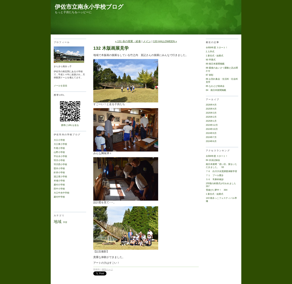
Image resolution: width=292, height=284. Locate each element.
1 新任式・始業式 (214, 55)
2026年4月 (211, 104)
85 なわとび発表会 (215, 86)
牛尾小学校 (59, 148)
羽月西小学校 (60, 164)
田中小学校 (59, 188)
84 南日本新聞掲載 (216, 90)
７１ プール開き (215, 175)
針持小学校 (59, 172)
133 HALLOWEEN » (165, 41)
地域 (57, 221)
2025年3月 (211, 113)
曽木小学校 (59, 168)
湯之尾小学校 (60, 176)
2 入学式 (210, 51)
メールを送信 (60, 85)
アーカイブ (212, 99)
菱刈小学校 (59, 184)
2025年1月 (211, 121)
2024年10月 (212, 129)
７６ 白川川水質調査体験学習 (221, 171)
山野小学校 (59, 152)
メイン (147, 41)
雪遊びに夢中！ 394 (216, 190)
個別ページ (107, 269)
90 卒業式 (211, 59)
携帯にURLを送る (70, 125)
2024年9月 (211, 133)
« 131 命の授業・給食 (128, 41)
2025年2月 (211, 117)
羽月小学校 (59, 160)
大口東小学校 (60, 144)
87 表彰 (209, 75)
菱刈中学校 (59, 197)
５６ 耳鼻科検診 (215, 179)
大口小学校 (59, 140)
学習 (65, 222)
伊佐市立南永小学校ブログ (89, 7)
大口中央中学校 (61, 192)
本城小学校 (59, 180)
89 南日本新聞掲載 (215, 63)
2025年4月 (211, 109)
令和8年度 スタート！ (217, 47)
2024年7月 (211, 137)
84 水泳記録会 (213, 160)
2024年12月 (212, 125)
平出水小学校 (60, 156)
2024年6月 (211, 141)
